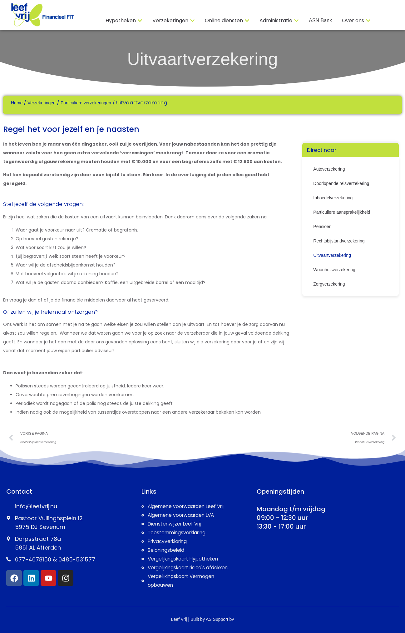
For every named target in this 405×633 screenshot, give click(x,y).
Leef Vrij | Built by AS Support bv (202, 619)
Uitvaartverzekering (202, 59)
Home (16, 102)
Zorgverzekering (329, 284)
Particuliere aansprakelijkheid (341, 212)
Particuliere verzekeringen (86, 102)
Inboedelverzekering (333, 197)
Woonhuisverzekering (334, 269)
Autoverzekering (329, 169)
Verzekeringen (41, 102)
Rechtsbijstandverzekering (338, 240)
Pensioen (322, 226)
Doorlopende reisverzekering (341, 183)
